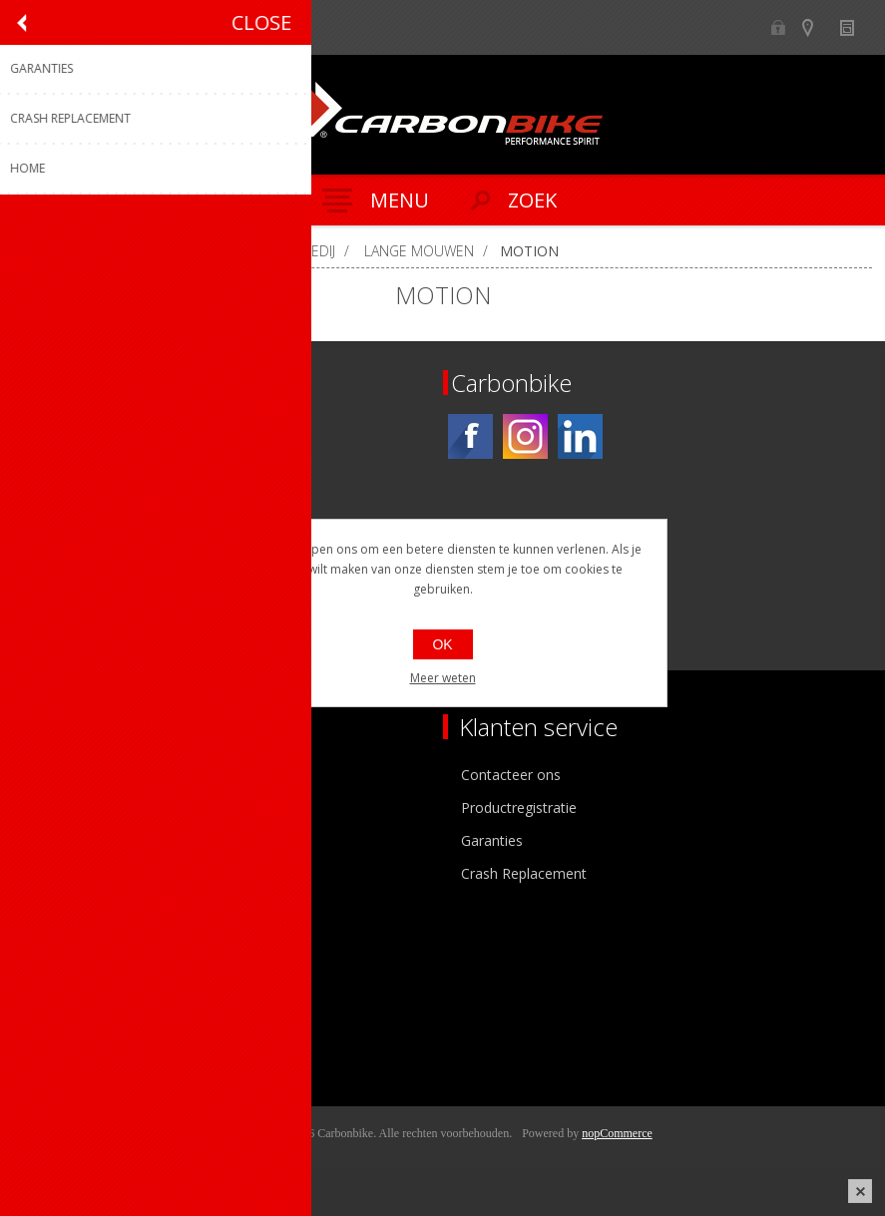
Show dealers (816, 27)
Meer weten (443, 677)
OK (442, 644)
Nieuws (855, 27)
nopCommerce (617, 1133)
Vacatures (60, 840)
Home (38, 250)
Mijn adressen (73, 1002)
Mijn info (56, 969)
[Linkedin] (580, 436)
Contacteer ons (511, 774)
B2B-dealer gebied (777, 27)
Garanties (492, 840)
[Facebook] (470, 436)
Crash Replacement (524, 873)
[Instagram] (525, 436)
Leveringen (63, 1034)
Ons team (60, 807)
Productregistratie (519, 807)
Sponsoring (64, 873)
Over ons (57, 774)
